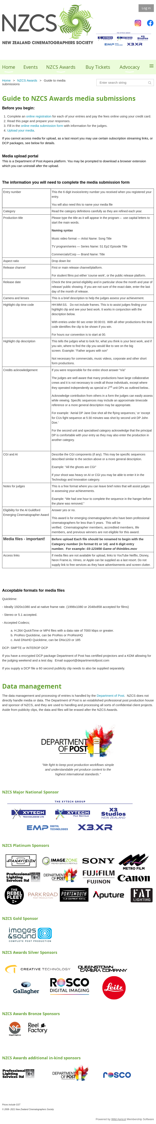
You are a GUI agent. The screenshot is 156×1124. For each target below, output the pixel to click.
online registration (38, 116)
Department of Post (110, 695)
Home (6, 80)
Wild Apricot (118, 1119)
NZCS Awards (27, 80)
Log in (146, 8)
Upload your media (20, 130)
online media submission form (42, 125)
